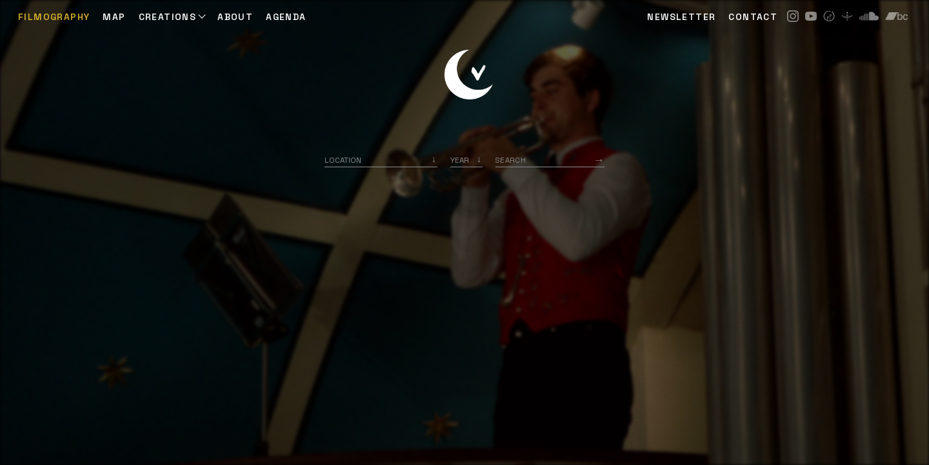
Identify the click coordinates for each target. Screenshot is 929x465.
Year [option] (459, 160)
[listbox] (466, 159)
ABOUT (235, 16)
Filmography (54, 16)
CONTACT (752, 16)
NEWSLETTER (681, 16)
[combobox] (381, 159)
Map (114, 16)
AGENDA (286, 16)
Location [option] (343, 160)
